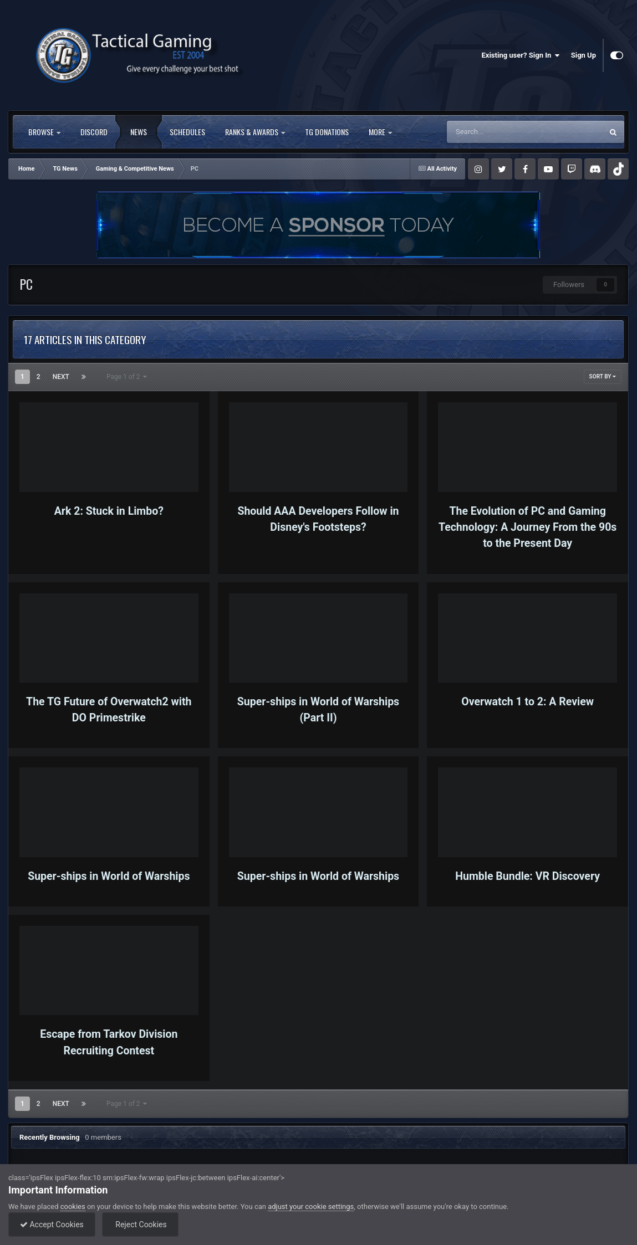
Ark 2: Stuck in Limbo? (109, 511)
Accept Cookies (52, 1224)
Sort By (602, 376)
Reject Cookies (140, 1224)
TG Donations (327, 131)
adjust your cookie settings (311, 1206)
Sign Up (583, 55)
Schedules (187, 131)
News (139, 131)
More (380, 131)
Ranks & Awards (255, 131)
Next (61, 377)
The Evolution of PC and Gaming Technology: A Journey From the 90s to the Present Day (527, 527)
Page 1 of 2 (126, 377)
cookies (72, 1206)
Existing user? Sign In (521, 55)
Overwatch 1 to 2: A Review (527, 701)
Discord (94, 131)
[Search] (502, 132)
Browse (44, 131)
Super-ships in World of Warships (109, 876)
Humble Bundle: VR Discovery (527, 876)
